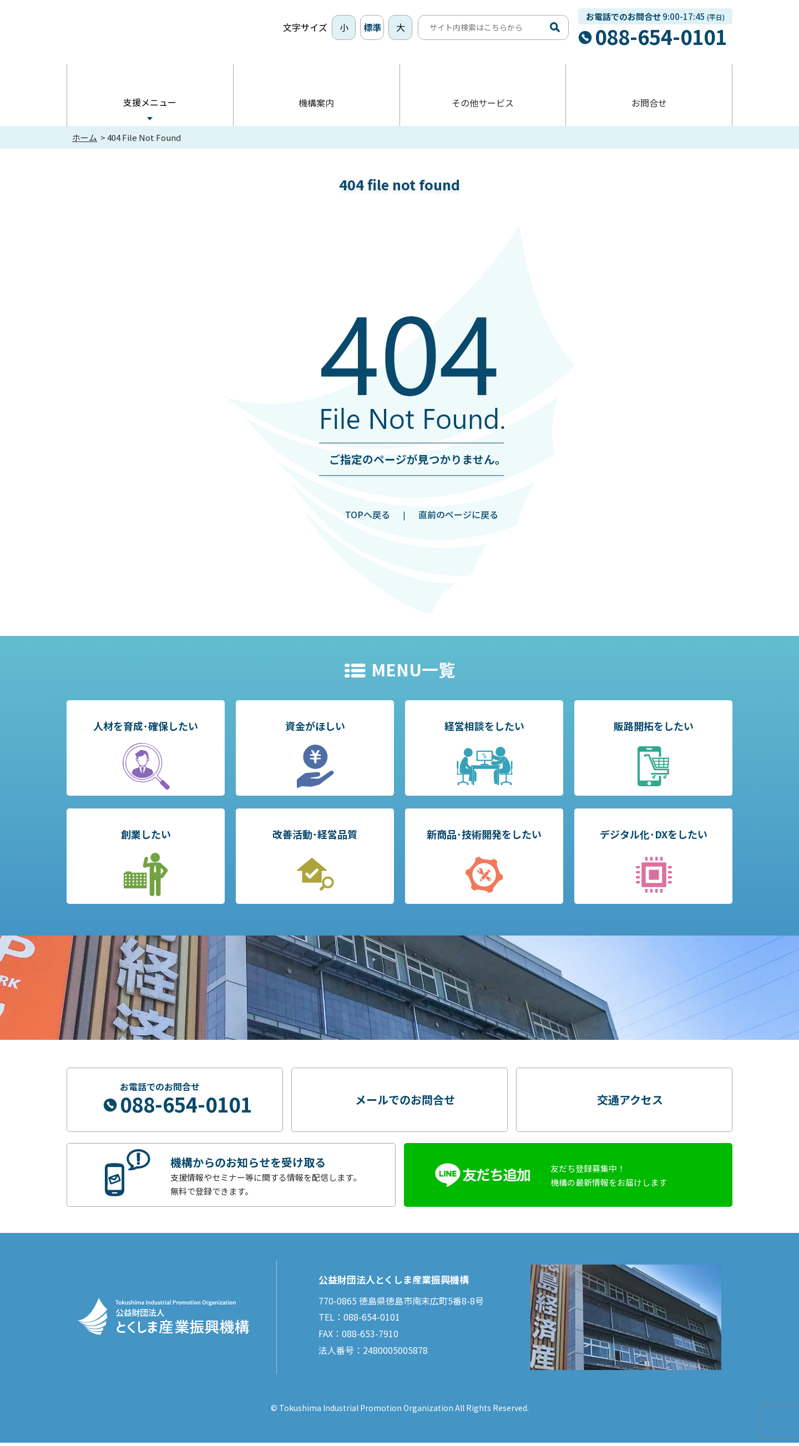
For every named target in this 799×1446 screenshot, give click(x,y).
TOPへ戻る (367, 517)
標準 (372, 29)
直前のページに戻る (458, 517)
